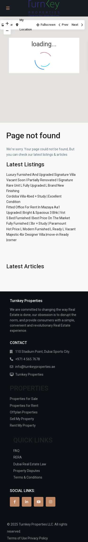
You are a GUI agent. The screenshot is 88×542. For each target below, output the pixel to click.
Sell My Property (22, 419)
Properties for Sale (24, 399)
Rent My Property (23, 425)
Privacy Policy (38, 538)
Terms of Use (17, 538)
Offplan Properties (24, 412)
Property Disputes (26, 471)
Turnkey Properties (29, 374)
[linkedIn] (26, 502)
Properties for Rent (24, 406)
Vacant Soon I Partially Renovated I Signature (39, 180)
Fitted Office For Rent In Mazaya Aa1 (33, 207)
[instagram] (50, 502)
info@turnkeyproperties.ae (35, 367)
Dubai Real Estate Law (29, 464)
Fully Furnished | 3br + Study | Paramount (36, 223)
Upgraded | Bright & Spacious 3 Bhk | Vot (35, 212)
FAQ (16, 451)
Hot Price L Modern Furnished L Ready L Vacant (41, 229)
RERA (17, 457)
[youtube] (38, 502)
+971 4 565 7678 (27, 359)
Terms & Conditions (27, 477)
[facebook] (14, 502)
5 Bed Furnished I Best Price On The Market (38, 218)
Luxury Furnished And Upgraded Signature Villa (41, 174)
